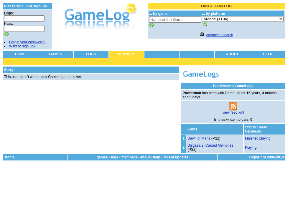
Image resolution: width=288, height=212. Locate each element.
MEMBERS (126, 54)
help (156, 157)
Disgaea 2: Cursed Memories (210, 145)
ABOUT (232, 54)
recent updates (175, 157)
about (145, 157)
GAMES (55, 54)
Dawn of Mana (198, 138)
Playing (250, 147)
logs (114, 157)
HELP (267, 54)
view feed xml (233, 112)
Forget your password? (27, 42)
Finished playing (258, 138)
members (129, 157)
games (102, 157)
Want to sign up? (22, 46)
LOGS (91, 54)
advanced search (219, 35)
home (9, 157)
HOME (20, 54)
